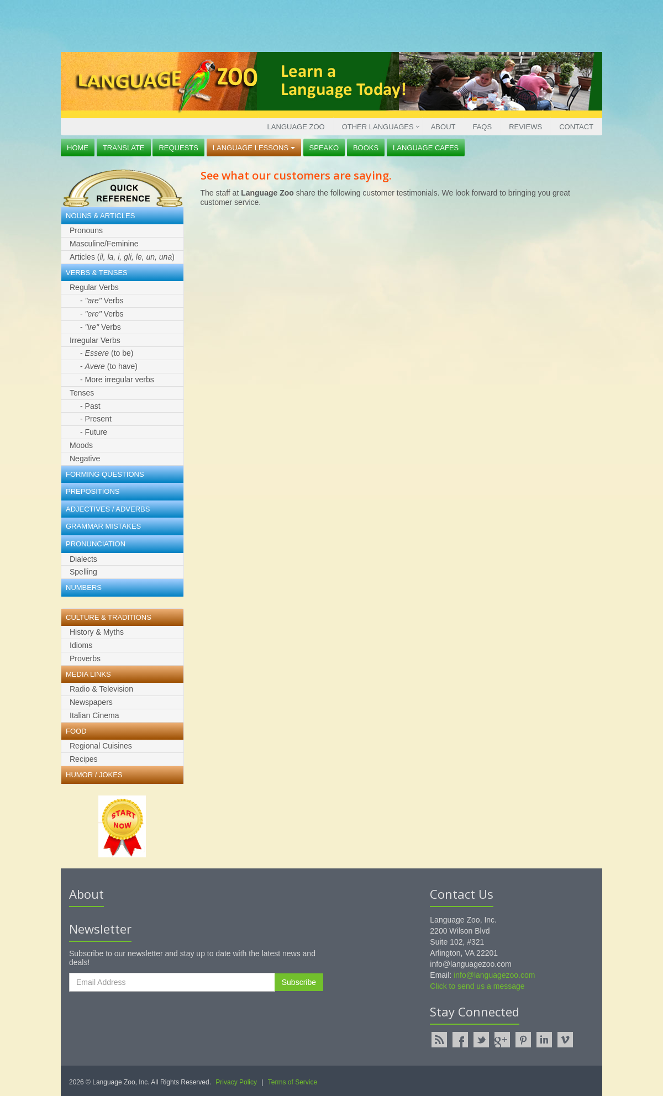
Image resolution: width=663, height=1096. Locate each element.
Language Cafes (426, 148)
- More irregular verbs (117, 379)
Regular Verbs (94, 287)
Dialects (83, 559)
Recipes (84, 759)
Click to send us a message (477, 986)
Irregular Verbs (95, 340)
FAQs (482, 127)
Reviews (525, 127)
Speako (324, 148)
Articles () (122, 256)
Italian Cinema (94, 715)
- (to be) (107, 353)
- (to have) (109, 366)
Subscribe (299, 982)
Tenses (82, 392)
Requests (178, 148)
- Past (90, 406)
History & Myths (97, 632)
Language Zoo (296, 127)
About (443, 127)
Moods (81, 445)
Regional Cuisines (101, 745)
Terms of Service (292, 1082)
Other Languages (378, 127)
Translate (124, 148)
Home (77, 148)
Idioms (81, 645)
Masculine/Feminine (104, 243)
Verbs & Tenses (97, 272)
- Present (96, 418)
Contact (576, 127)
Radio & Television (101, 688)
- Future (93, 432)
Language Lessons (254, 148)
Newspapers (91, 702)
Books (365, 148)
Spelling (83, 571)
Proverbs (85, 658)
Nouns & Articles (100, 216)
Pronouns (86, 230)
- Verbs (101, 300)
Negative (85, 458)
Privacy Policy (236, 1082)
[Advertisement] (329, 25)
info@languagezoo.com (494, 975)
